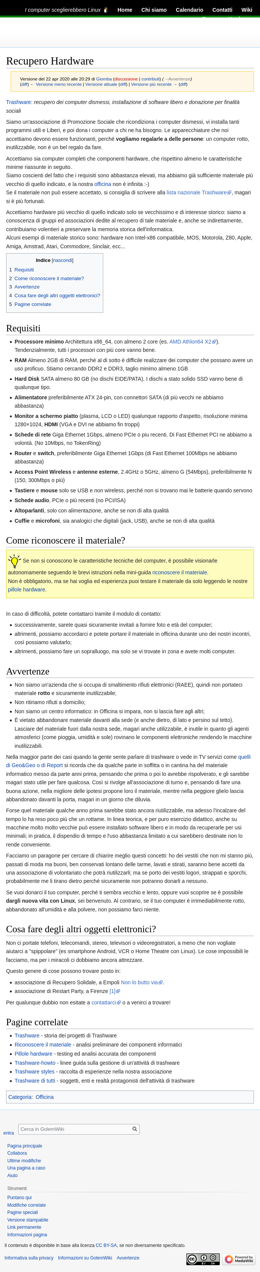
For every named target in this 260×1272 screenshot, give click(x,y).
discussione (126, 78)
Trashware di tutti (34, 1081)
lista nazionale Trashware (197, 192)
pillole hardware (26, 589)
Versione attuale (101, 84)
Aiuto (12, 1175)
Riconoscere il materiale (42, 1045)
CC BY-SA (106, 1245)
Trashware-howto (34, 1063)
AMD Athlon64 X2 (190, 342)
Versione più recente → (154, 84)
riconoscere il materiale (180, 572)
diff (24, 84)
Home (125, 10)
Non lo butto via (139, 982)
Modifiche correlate (26, 1205)
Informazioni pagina (27, 1234)
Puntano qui (19, 1197)
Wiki (246, 10)
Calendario (189, 10)
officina (103, 184)
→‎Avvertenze (177, 78)
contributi (151, 78)
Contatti (223, 10)
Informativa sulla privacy (29, 1258)
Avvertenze (128, 1258)
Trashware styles (34, 1072)
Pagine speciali (22, 1212)
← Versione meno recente (56, 84)
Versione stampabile (27, 1220)
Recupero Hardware (227, 19)
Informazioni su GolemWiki (85, 1258)
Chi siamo (154, 10)
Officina (45, 1097)
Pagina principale (24, 1146)
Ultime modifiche (24, 1160)
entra (8, 1133)
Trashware (18, 102)
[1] (113, 991)
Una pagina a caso (26, 1168)
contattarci (103, 1002)
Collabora (17, 1153)
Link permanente (24, 1227)
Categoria (20, 1097)
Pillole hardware (33, 1054)
